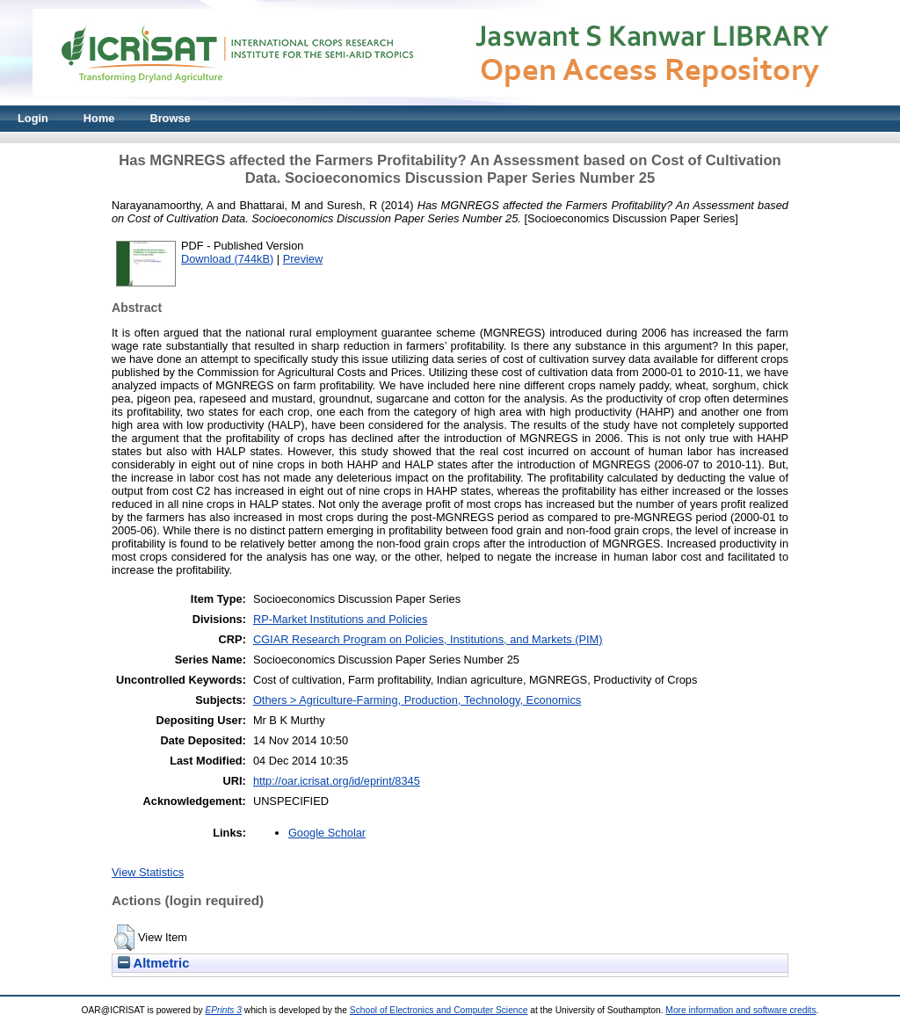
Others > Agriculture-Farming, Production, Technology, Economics (417, 700)
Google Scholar (327, 832)
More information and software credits (740, 1010)
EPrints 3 (223, 1010)
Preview (303, 258)
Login (33, 118)
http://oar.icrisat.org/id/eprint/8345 (336, 780)
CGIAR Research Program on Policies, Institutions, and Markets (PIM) (428, 639)
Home (99, 118)
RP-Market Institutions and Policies (340, 619)
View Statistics (148, 872)
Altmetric (153, 963)
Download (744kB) (227, 258)
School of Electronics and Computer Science (439, 1010)
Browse (169, 118)
